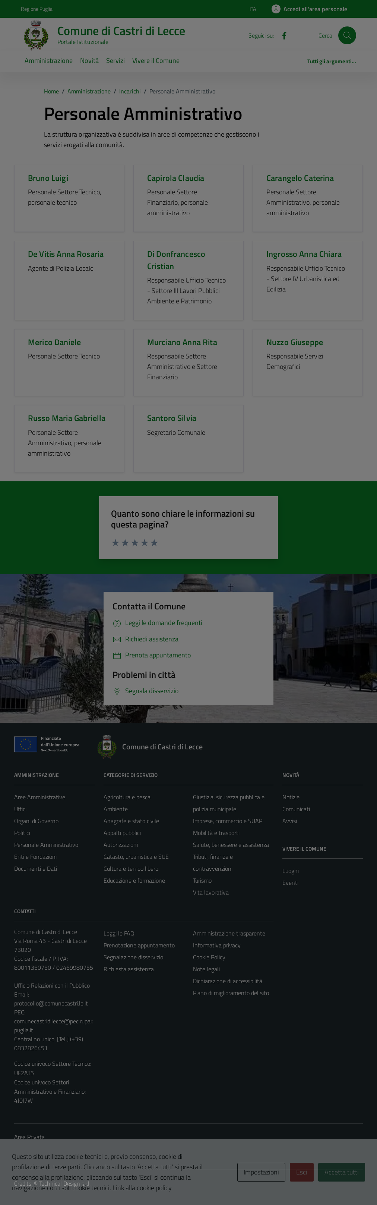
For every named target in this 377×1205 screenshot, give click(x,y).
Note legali (206, 969)
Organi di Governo (36, 820)
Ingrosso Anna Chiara (304, 254)
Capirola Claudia (175, 178)
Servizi (115, 60)
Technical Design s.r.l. (65, 1183)
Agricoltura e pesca (127, 797)
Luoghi (290, 870)
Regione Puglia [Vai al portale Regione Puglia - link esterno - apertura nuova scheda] (37, 9)
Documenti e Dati (35, 868)
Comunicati (296, 808)
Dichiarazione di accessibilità (227, 980)
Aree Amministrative (39, 797)
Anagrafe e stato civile (131, 820)
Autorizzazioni (121, 844)
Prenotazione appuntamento (139, 945)
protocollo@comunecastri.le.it (51, 1003)
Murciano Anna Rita (182, 342)
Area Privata (29, 1136)
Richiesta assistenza (129, 969)
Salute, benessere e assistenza (231, 844)
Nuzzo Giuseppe (294, 342)
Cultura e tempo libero (131, 868)
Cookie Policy (209, 957)
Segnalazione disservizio (133, 957)
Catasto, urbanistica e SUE (136, 856)
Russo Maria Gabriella (66, 418)
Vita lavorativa (211, 892)
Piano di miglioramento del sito (231, 992)
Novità (89, 60)
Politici (22, 832)
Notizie (291, 797)
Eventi (290, 882)
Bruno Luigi (48, 178)
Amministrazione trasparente (229, 933)
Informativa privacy (217, 945)
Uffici (20, 808)
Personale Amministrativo (46, 844)
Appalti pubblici (122, 832)
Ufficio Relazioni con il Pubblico (52, 985)
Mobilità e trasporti (216, 832)
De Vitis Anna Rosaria (66, 254)
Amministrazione (49, 60)
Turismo (202, 880)
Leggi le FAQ (119, 933)
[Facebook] (281, 35)
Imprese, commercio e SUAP (227, 820)
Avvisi (289, 820)
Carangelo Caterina (300, 178)
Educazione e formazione (134, 880)
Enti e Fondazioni (35, 856)
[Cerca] (347, 35)
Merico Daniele (54, 342)
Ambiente (116, 808)
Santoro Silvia (171, 418)
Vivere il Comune (156, 60)
